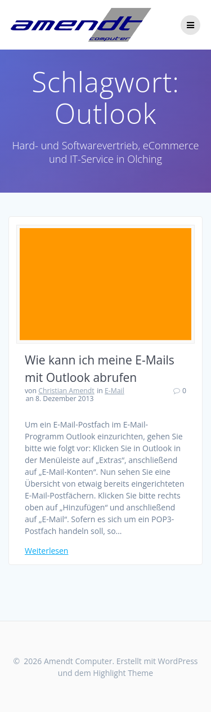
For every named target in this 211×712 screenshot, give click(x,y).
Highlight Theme (123, 673)
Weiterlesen (46, 550)
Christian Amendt (66, 390)
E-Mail (114, 390)
